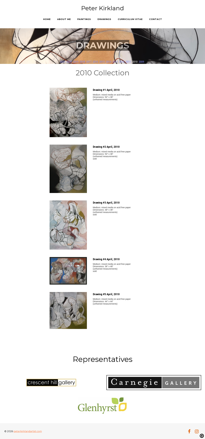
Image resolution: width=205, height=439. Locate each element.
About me (64, 19)
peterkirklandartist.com (28, 430)
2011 (128, 61)
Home (47, 19)
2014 (108, 61)
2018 (82, 61)
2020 (69, 61)
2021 (62, 61)
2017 (89, 61)
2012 (121, 61)
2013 (115, 61)
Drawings (104, 19)
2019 (75, 61)
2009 (141, 61)
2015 (102, 61)
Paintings (84, 19)
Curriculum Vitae (130, 19)
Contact (155, 19)
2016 (95, 61)
